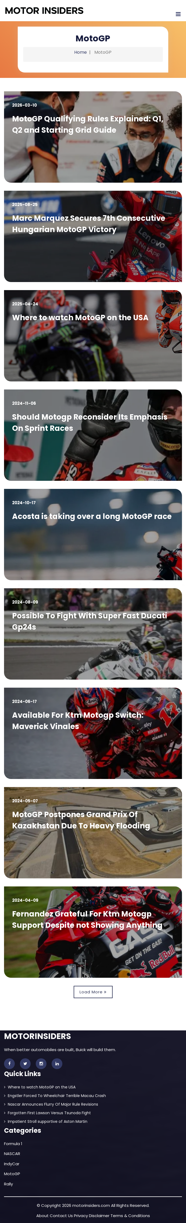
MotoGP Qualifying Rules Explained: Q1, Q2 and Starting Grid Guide (88, 124)
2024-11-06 (24, 403)
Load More (93, 992)
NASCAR (12, 1153)
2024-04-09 (25, 900)
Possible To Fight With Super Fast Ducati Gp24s (90, 621)
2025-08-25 (25, 204)
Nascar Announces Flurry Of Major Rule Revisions (51, 1104)
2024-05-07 (25, 801)
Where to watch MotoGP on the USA (81, 317)
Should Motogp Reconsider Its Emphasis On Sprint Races (90, 423)
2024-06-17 (24, 701)
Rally (8, 1184)
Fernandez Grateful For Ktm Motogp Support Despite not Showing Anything (88, 919)
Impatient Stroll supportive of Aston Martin (45, 1121)
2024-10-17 (24, 503)
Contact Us (61, 1215)
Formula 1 (13, 1143)
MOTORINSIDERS (37, 1036)
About (42, 1215)
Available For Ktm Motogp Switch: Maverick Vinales (78, 721)
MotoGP (12, 1174)
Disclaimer (99, 1215)
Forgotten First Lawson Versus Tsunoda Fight (47, 1113)
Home (80, 52)
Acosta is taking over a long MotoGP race (92, 516)
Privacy (81, 1215)
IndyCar (11, 1164)
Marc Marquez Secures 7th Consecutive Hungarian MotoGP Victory (89, 224)
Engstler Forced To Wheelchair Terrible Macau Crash (55, 1095)
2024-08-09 (25, 602)
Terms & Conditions (130, 1215)
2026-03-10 (24, 105)
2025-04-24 (25, 304)
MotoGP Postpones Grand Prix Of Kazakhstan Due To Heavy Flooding (81, 820)
